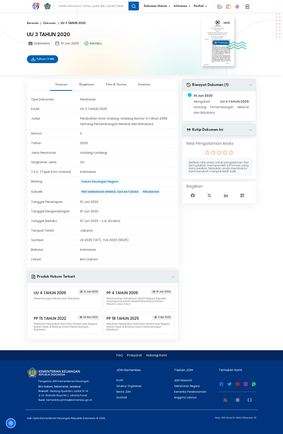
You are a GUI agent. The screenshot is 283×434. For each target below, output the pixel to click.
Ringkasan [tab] (86, 84)
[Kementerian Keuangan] (53, 372)
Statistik (121, 397)
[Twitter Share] (211, 195)
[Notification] (219, 6)
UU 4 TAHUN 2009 (234, 101)
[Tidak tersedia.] (228, 6)
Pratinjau (221, 42)
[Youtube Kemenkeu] (237, 384)
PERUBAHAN (151, 192)
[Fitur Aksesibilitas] (11, 423)
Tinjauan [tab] (61, 84)
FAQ (119, 355)
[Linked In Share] (227, 195)
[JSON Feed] (249, 400)
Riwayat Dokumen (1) (207, 85)
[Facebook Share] (194, 195)
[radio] (207, 152)
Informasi (183, 6)
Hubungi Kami (156, 355)
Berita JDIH (123, 392)
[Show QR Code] (244, 195)
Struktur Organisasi (129, 386)
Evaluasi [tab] (144, 84)
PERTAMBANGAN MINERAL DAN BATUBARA (110, 192)
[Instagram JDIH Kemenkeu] (245, 384)
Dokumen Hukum (158, 6)
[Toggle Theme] (238, 6)
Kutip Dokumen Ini (204, 129)
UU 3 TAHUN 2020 (73, 23)
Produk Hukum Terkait (53, 276)
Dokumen (49, 23)
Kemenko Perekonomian (190, 392)
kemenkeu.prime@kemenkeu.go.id (69, 400)
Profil (119, 380)
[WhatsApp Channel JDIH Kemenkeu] (253, 384)
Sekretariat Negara (187, 386)
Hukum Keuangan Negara (99, 181)
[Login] (247, 6)
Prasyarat (134, 355)
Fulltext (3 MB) (42, 59)
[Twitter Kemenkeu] (229, 384)
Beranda (33, 23)
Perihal (201, 6)
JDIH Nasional (183, 380)
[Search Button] (133, 6)
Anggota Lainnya (185, 397)
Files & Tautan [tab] (116, 84)
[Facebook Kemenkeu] (221, 384)
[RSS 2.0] (225, 400)
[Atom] (237, 400)
